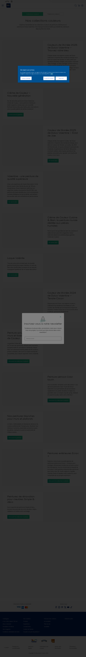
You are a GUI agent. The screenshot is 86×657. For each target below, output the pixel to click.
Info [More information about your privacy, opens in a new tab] (52, 73)
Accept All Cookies (49, 78)
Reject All (61, 78)
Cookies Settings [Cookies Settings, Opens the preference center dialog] (26, 78)
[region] (43, 74)
